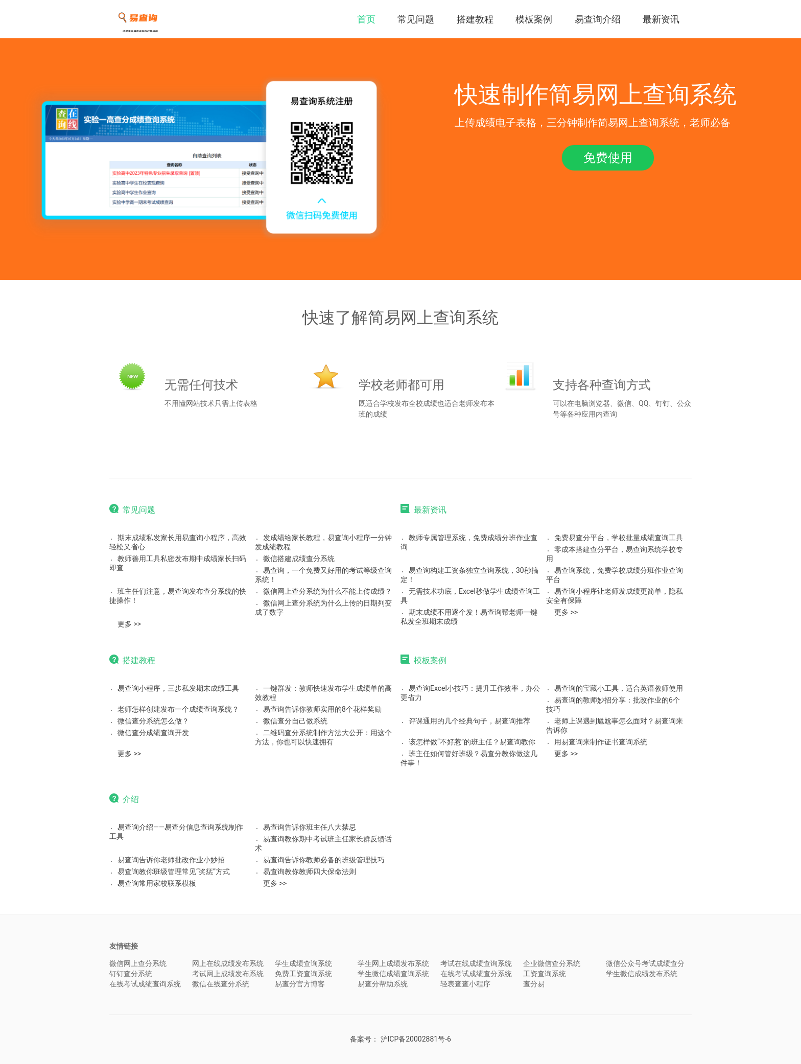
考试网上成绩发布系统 (228, 974)
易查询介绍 (598, 19)
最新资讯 (661, 19)
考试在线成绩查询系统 (476, 963)
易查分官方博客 (300, 984)
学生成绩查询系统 (303, 963)
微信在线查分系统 (220, 984)
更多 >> (129, 624)
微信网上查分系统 (138, 963)
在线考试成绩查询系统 (145, 984)
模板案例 (533, 19)
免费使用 (607, 158)
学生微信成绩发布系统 (641, 974)
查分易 (534, 984)
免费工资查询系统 (303, 974)
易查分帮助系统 (383, 984)
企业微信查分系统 (551, 963)
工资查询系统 (544, 974)
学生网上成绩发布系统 (393, 963)
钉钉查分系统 (130, 974)
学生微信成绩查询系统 (393, 974)
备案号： (400, 1039)
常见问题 (415, 19)
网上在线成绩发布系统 (228, 963)
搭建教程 (475, 19)
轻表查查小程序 (465, 984)
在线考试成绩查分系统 (476, 974)
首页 (366, 19)
